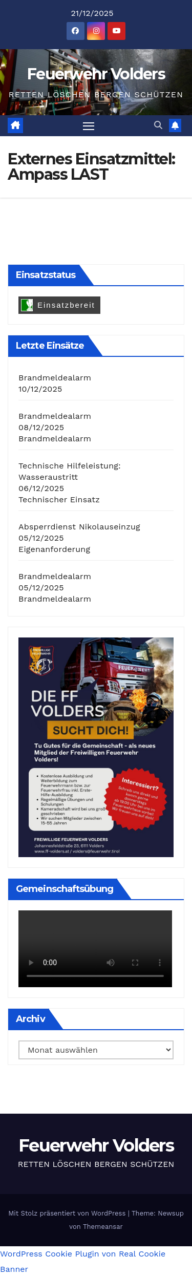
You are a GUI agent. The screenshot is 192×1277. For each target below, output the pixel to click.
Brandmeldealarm (54, 377)
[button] (158, 125)
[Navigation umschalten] (88, 126)
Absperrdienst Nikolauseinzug (79, 526)
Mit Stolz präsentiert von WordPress (68, 1213)
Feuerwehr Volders (96, 74)
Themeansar (103, 1226)
